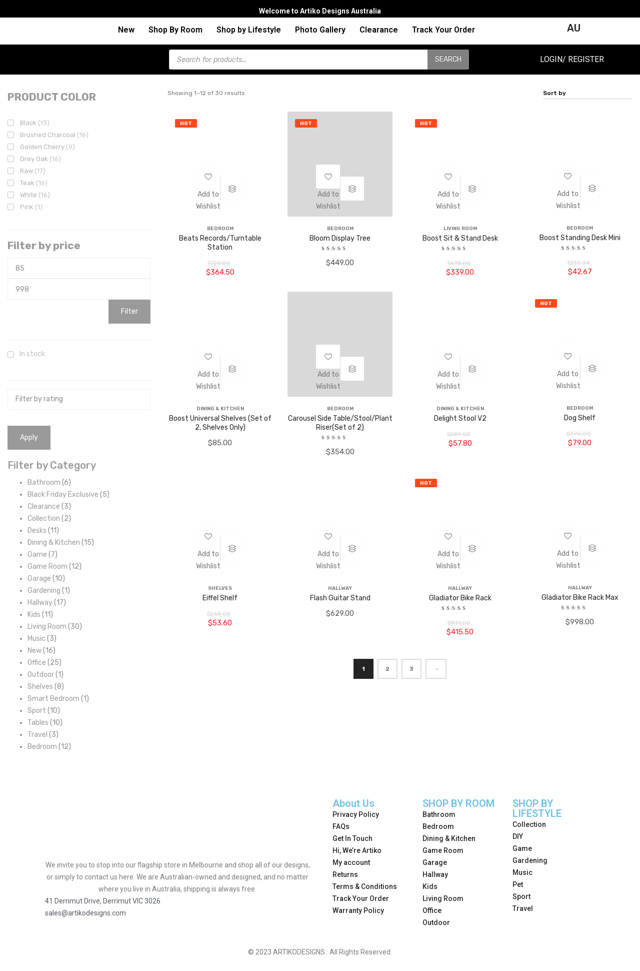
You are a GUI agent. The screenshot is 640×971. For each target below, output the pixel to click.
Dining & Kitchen (449, 838)
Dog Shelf (580, 418)
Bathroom (439, 814)
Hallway (435, 874)
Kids (430, 886)
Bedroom (438, 826)
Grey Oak (40, 159)
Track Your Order (443, 30)
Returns (345, 874)
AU (573, 28)
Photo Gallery (320, 30)
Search (448, 59)
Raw (33, 171)
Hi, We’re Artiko (357, 850)
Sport (521, 896)
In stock (32, 354)
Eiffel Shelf (220, 598)
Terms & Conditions (364, 886)
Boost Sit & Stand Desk (460, 238)
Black (35, 123)
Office (432, 910)
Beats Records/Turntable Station (220, 243)
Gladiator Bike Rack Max (580, 597)
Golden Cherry (47, 147)
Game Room (443, 850)
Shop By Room (175, 30)
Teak (34, 183)
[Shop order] (587, 93)
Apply (29, 437)
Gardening (530, 860)
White (35, 195)
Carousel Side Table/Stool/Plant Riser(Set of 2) (340, 423)
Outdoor (436, 922)
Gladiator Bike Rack (460, 598)
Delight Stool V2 (460, 418)
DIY (517, 836)
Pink (31, 207)
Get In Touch (352, 838)
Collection (529, 824)
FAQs (341, 826)
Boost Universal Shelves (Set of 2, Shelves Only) (220, 423)
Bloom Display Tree (340, 238)
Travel (522, 908)
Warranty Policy (358, 910)
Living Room (443, 898)
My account (351, 862)
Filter (129, 311)
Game (522, 848)
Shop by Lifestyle (248, 30)
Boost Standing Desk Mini (580, 238)
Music (522, 872)
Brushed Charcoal (54, 135)
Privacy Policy (355, 814)
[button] (208, 208)
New (126, 30)
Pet (517, 884)
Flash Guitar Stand (340, 598)
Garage (434, 862)
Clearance (379, 30)
